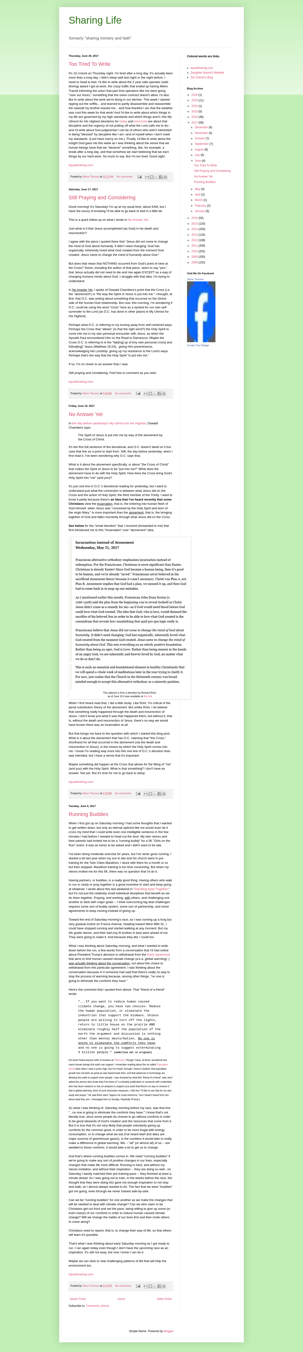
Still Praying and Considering (102, 197)
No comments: (125, 176)
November (202, 133)
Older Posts (164, 1299)
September (202, 144)
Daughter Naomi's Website (207, 72)
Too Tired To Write (89, 64)
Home (121, 1299)
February (201, 205)
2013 (195, 234)
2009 (195, 256)
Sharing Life (95, 20)
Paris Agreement (158, 954)
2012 (195, 240)
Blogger (168, 1331)
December (202, 127)
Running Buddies (88, 814)
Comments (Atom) (97, 1306)
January (200, 211)
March (199, 200)
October (200, 138)
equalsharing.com (81, 165)
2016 (195, 218)
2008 (195, 262)
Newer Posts (78, 1299)
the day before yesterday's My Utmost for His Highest (109, 423)
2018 (195, 117)
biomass (119, 1060)
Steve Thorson (195, 279)
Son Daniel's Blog (202, 77)
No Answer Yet (138, 220)
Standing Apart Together (151, 889)
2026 (195, 95)
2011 (195, 245)
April (198, 194)
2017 (195, 122)
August (200, 149)
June (198, 160)
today (123, 121)
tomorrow (140, 121)
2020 (195, 106)
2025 (195, 100)
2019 (195, 111)
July (198, 155)
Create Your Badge (198, 345)
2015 (195, 223)
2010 (195, 251)
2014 (195, 229)
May (198, 189)
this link (148, 696)
